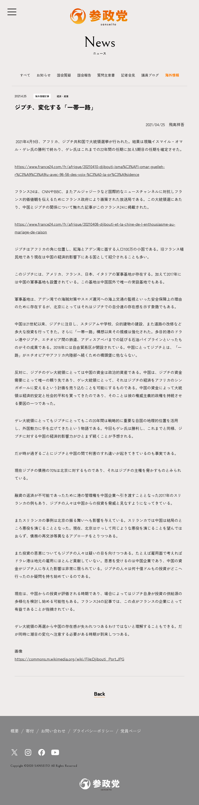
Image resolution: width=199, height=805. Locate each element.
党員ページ (130, 731)
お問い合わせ (53, 731)
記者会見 (128, 75)
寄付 (30, 731)
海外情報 (172, 75)
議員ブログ (150, 75)
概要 (15, 731)
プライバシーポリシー (93, 731)
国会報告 (84, 75)
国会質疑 (64, 75)
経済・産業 (62, 96)
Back (99, 693)
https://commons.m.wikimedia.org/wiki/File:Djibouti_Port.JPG (69, 659)
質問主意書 (106, 75)
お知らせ (44, 75)
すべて (25, 75)
